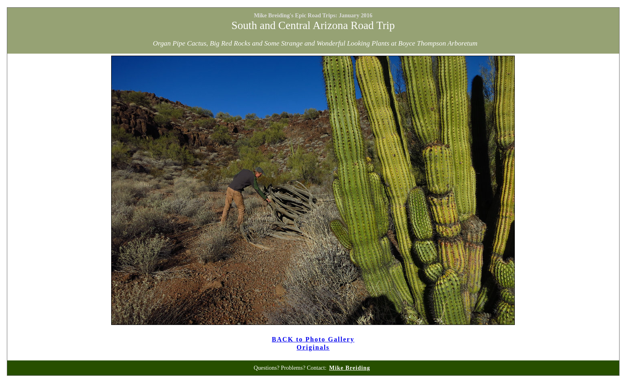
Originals (313, 347)
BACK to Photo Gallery (313, 339)
